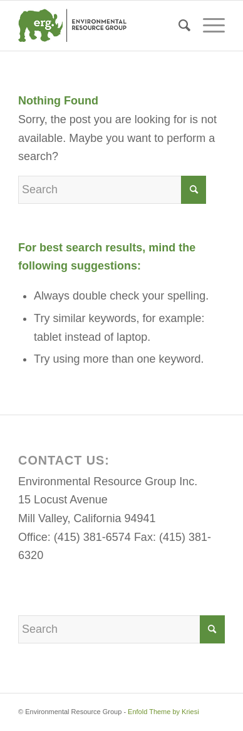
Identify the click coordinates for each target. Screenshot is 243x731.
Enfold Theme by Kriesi (163, 711)
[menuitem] (178, 26)
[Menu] (207, 26)
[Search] (178, 26)
